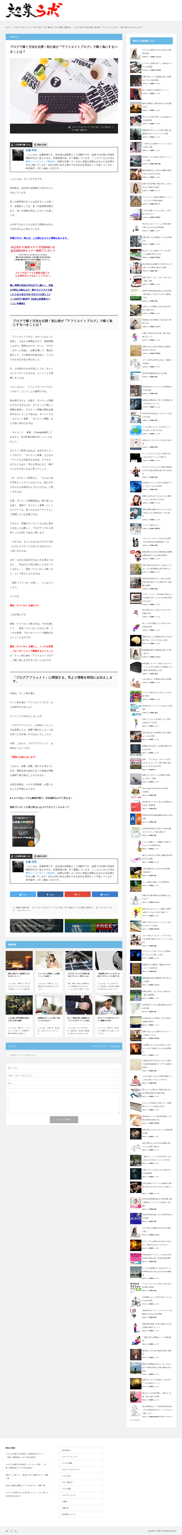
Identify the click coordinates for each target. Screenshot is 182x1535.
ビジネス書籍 (67, 1463)
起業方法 (67, 27)
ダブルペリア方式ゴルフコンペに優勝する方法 (108, 1019)
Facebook (11, 1531)
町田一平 (157, 204)
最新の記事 (41, 145)
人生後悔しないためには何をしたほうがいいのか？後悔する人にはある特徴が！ (156, 1048)
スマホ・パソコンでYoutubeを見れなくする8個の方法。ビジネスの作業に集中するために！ (157, 597)
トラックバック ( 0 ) (99, 1046)
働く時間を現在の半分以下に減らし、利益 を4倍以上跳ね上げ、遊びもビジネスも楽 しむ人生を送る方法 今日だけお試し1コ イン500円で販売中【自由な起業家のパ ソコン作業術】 (31, 294)
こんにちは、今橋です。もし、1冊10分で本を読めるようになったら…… (49, 986)
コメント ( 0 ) (115, 1046)
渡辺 (156, 271)
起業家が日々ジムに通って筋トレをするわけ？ (49, 1019)
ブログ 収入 (36, 27)
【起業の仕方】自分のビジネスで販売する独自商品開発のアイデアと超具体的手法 (156, 1064)
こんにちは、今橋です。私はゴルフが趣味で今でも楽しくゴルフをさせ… (108, 1030)
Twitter (7, 1531)
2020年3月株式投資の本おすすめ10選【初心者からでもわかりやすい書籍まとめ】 (156, 294)
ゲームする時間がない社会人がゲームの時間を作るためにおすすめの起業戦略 (156, 1271)
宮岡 (155, 1071)
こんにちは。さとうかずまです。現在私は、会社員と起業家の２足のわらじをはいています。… (108, 988)
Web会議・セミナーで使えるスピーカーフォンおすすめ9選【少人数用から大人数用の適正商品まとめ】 (157, 666)
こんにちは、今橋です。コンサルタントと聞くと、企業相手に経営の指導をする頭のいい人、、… (19, 1032)
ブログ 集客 (58, 27)
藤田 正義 (158, 164)
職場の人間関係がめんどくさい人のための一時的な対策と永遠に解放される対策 (156, 1367)
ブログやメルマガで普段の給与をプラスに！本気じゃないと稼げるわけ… (79, 975)
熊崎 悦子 (158, 528)
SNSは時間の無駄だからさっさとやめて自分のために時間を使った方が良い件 (156, 512)
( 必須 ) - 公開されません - (20, 1075)
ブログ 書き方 (47, 27)
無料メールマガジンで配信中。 (41, 161)
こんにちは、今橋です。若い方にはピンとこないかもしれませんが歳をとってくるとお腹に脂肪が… (19, 988)
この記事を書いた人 (22, 145)
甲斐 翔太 (158, 70)
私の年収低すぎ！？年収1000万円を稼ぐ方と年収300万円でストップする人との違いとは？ (157, 1409)
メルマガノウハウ (69, 1495)
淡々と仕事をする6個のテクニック (155, 90)
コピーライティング (69, 1457)
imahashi (158, 57)
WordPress (66, 1450)
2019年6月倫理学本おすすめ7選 (154, 373)
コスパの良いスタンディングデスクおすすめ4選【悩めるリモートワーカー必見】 (157, 939)
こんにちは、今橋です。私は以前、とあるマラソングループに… (49, 1030)
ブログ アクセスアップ (22, 27)
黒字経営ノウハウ (69, 1514)
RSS (15, 1531)
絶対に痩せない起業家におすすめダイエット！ (19, 975)
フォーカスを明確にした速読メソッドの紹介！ (49, 975)
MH (155, 769)
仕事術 (64, 1502)
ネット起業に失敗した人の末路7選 (155, 882)
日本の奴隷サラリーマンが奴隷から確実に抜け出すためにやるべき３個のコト (156, 1186)
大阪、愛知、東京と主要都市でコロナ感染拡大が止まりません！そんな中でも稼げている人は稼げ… (78, 988)
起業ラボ (160, 1531)
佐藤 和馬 (31, 150)
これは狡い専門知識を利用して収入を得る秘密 (19, 1019)
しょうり (157, 83)
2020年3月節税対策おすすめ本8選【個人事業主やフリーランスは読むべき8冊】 (157, 1202)
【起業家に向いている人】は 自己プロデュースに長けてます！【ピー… (108, 975)
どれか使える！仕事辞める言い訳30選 (156, 679)
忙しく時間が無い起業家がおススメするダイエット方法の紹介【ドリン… (79, 1019)
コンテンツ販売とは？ (150, 525)
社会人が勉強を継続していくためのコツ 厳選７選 (25, 1485)
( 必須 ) (12, 1068)
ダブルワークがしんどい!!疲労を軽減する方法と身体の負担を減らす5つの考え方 (157, 470)
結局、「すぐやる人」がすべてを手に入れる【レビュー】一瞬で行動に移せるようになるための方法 (156, 762)
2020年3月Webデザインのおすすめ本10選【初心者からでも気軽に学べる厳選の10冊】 (156, 582)
